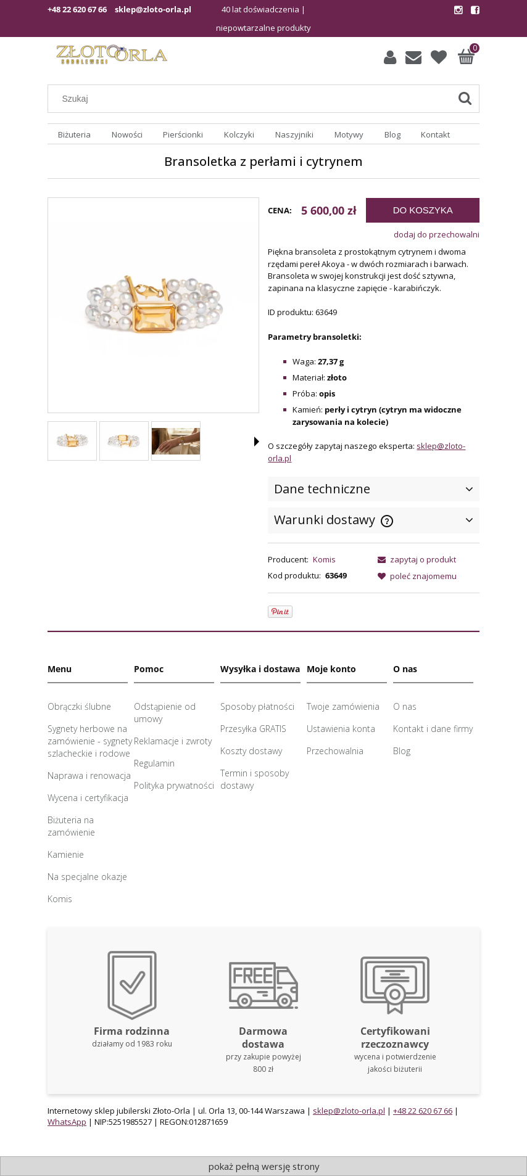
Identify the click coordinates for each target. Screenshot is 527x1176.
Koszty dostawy (251, 751)
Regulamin (154, 763)
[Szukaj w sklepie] (252, 98)
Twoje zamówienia (343, 706)
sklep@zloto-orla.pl (153, 9)
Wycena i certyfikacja (88, 798)
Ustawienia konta (341, 728)
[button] (256, 441)
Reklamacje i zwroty (173, 741)
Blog (401, 751)
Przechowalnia (335, 751)
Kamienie (66, 854)
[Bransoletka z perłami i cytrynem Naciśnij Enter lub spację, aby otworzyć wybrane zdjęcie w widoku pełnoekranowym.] (153, 306)
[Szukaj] (464, 98)
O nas (405, 706)
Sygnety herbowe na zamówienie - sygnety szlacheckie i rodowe (90, 741)
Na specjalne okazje (87, 876)
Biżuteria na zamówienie (71, 826)
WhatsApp (67, 1121)
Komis (324, 559)
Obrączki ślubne (79, 706)
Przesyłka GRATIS (253, 728)
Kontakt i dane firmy (433, 728)
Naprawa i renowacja (89, 775)
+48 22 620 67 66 (77, 9)
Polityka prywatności (174, 785)
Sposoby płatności (257, 706)
